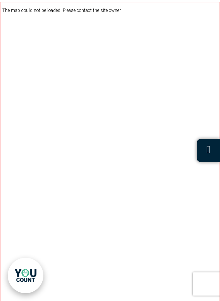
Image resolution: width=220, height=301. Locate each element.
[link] (25, 275)
